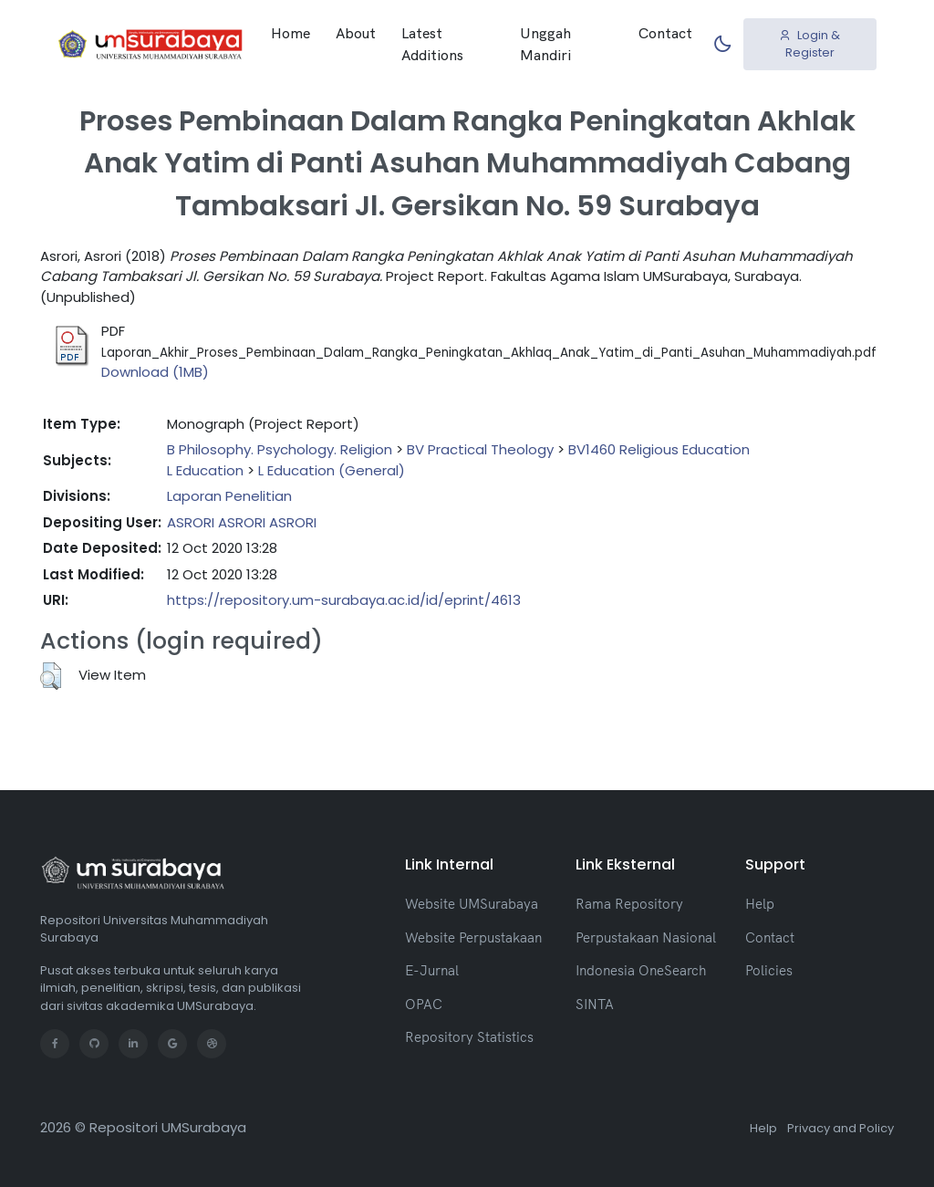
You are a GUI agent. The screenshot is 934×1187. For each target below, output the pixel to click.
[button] (50, 676)
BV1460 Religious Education (659, 449)
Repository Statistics (469, 1037)
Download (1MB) (155, 371)
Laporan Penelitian (229, 495)
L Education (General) (331, 470)
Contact (665, 33)
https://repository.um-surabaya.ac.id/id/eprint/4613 (344, 599)
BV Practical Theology (480, 449)
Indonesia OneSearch (641, 970)
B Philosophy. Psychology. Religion (279, 449)
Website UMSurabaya (471, 903)
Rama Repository (629, 903)
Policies (769, 970)
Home (290, 33)
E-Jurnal (432, 970)
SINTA (595, 1004)
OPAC (423, 1004)
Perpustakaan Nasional (646, 937)
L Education (205, 470)
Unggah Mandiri (545, 44)
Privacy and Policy (840, 1128)
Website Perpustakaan (473, 937)
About (356, 33)
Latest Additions (432, 44)
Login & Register (809, 44)
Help (759, 903)
